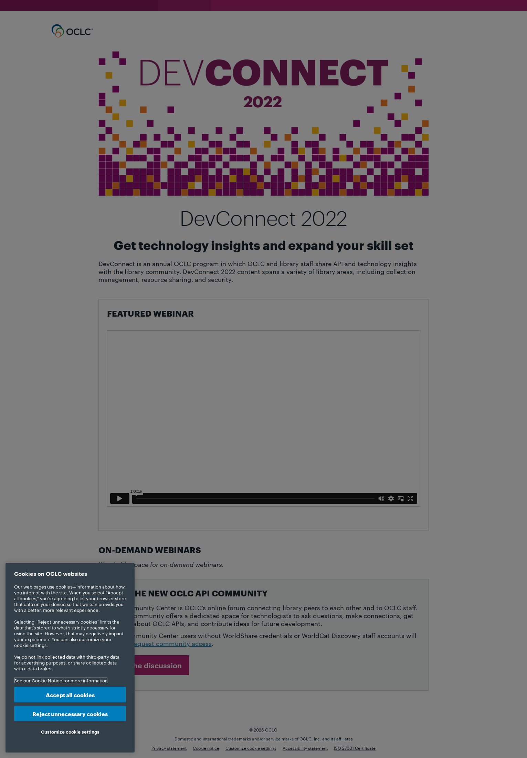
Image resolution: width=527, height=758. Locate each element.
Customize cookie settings (70, 731)
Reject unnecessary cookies (70, 713)
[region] (70, 657)
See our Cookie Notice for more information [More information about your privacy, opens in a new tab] (61, 680)
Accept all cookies (70, 695)
